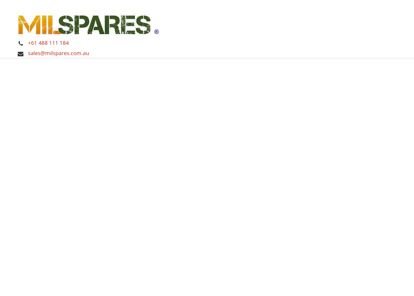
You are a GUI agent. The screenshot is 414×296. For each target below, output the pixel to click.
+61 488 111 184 (48, 42)
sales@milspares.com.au (58, 53)
